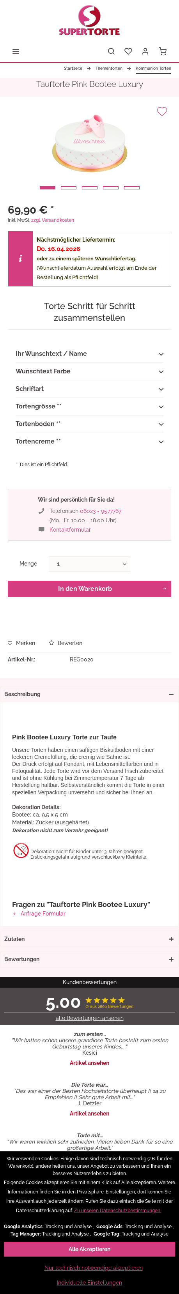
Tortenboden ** (89, 424)
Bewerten (65, 643)
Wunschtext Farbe (89, 372)
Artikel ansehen (89, 1063)
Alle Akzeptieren (89, 1249)
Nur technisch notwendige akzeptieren (93, 1268)
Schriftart (89, 389)
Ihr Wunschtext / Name (89, 354)
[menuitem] (15, 50)
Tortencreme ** (89, 442)
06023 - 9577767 (100, 511)
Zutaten (14, 939)
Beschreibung (22, 694)
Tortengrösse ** (89, 407)
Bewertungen (21, 959)
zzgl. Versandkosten (52, 220)
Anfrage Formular (39, 913)
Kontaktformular (70, 530)
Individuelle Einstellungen (89, 1283)
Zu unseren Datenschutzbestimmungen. (117, 1210)
